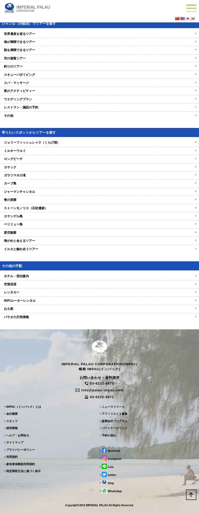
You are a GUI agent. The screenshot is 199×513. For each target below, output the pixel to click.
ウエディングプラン (99, 99)
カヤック (99, 167)
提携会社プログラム (114, 421)
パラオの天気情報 (99, 317)
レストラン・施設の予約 (99, 107)
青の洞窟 (99, 200)
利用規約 (11, 456)
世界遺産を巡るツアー (99, 34)
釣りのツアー (99, 66)
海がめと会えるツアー (99, 241)
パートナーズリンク (114, 428)
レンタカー (99, 292)
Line (107, 466)
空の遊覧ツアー (99, 58)
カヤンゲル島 (99, 216)
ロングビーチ (99, 159)
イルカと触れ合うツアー (99, 249)
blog (107, 482)
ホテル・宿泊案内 (99, 276)
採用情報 (11, 428)
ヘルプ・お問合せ (16, 435)
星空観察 (99, 232)
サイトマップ (13, 442)
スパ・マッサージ (99, 83)
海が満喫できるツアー (99, 42)
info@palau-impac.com (99, 390)
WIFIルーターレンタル (99, 300)
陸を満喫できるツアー (99, 50)
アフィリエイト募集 (114, 413)
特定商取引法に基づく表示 (22, 471)
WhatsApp (111, 490)
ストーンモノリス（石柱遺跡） (99, 208)
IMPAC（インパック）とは (22, 406)
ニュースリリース (112, 406)
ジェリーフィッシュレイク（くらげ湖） (99, 142)
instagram (110, 458)
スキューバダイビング (99, 75)
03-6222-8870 (99, 383)
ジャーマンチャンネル (99, 192)
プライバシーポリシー (19, 449)
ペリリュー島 (99, 224)
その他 (99, 116)
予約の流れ (108, 435)
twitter (108, 474)
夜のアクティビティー (99, 91)
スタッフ (11, 421)
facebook (110, 450)
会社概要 (11, 413)
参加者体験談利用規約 (19, 464)
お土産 (99, 309)
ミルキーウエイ (99, 151)
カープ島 (99, 183)
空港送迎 (99, 284)
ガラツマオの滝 (99, 175)
